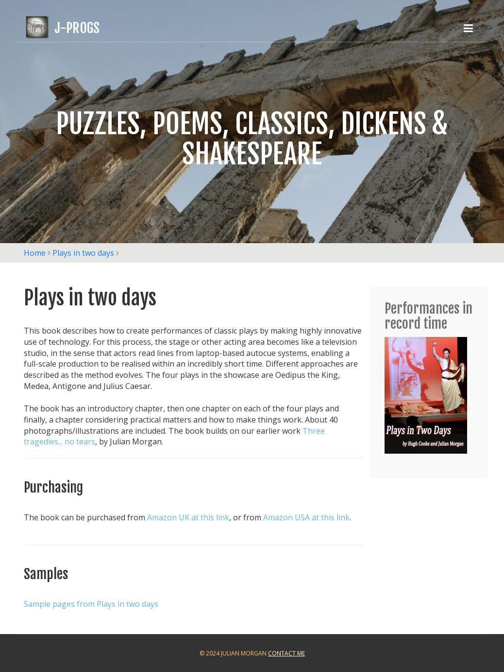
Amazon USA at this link (306, 517)
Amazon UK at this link (188, 517)
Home (35, 253)
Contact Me (286, 653)
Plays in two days (83, 253)
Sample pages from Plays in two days (91, 604)
